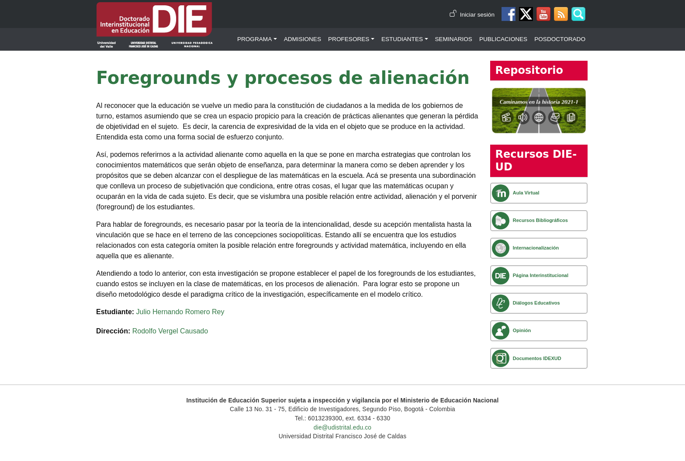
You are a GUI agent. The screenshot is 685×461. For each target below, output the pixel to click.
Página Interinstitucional (540, 275)
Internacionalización (536, 247)
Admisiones (302, 39)
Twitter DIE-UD (526, 14)
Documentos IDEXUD (537, 358)
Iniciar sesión (477, 14)
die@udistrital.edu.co (342, 427)
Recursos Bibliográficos (540, 220)
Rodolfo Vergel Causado (170, 331)
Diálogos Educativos (536, 302)
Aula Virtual (526, 192)
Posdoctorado (559, 39)
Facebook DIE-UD (508, 14)
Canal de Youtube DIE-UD (543, 14)
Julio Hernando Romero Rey (180, 311)
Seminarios (453, 39)
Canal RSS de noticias (561, 14)
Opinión (522, 330)
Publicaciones (503, 39)
